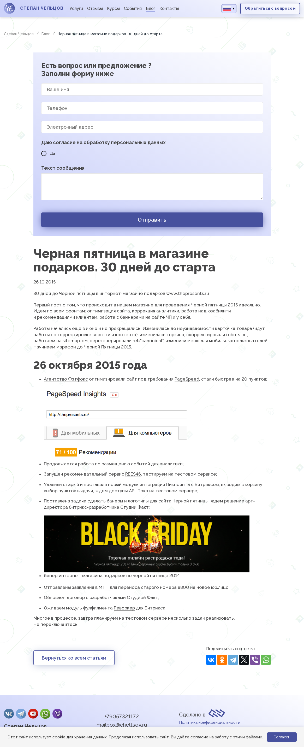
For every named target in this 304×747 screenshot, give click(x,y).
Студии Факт (134, 507)
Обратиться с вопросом (270, 8)
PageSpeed (187, 379)
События (133, 8)
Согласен (281, 737)
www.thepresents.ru (187, 293)
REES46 (133, 474)
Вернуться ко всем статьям (74, 658)
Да (48, 153)
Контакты (169, 8)
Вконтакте (9, 713)
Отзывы (95, 8)
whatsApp (45, 713)
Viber (57, 713)
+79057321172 (122, 716)
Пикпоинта (178, 484)
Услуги (76, 8)
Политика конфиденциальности (209, 722)
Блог (150, 8)
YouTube (33, 713)
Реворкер (124, 607)
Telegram (21, 713)
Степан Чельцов (25, 726)
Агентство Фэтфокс (66, 379)
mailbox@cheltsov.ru (122, 725)
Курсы (113, 8)
